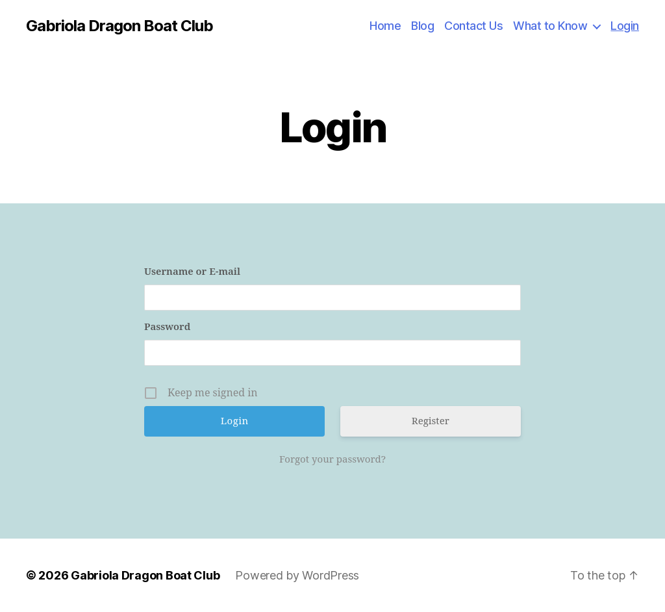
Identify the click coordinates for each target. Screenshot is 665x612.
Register (430, 421)
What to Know (550, 25)
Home (385, 25)
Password (167, 327)
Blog (422, 25)
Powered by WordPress (297, 575)
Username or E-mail (192, 272)
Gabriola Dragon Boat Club (119, 26)
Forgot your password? (332, 459)
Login (624, 25)
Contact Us (473, 25)
